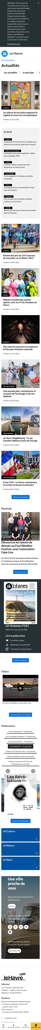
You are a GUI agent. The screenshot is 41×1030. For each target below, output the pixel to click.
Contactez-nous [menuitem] (9, 976)
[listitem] (20, 689)
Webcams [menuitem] (6, 989)
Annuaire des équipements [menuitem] (13, 993)
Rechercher (25, 1026)
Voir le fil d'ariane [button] (7, 60)
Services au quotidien (14, 1026)
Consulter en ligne (17, 640)
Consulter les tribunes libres (20, 649)
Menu (3, 1026)
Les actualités (10, 72)
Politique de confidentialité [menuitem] (10, 1010)
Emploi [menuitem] (5, 997)
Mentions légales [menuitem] (7, 1008)
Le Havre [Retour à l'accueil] (11, 53)
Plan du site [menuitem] (5, 1013)
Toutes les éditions (20, 660)
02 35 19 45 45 (15, 950)
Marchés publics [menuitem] (9, 984)
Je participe (28, 72)
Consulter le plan (13, 44)
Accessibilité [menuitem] (5, 1006)
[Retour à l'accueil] (20, 934)
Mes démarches (35, 1026)
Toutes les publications (20, 778)
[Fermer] (38, 3)
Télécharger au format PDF (20, 645)
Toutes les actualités (20, 497)
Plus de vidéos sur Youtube (20, 715)
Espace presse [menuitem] (8, 980)
